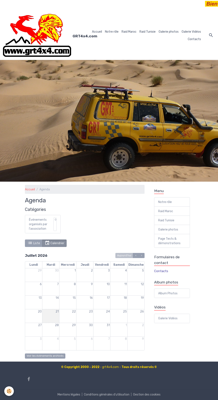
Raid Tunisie (147, 32)
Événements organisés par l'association (38, 224)
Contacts (194, 39)
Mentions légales (68, 394)
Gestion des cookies (147, 394)
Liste (33, 243)
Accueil (97, 32)
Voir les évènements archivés (45, 355)
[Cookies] (9, 391)
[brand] (45, 35)
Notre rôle (112, 32)
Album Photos (168, 293)
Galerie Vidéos (191, 32)
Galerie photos (169, 32)
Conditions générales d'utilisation (106, 394)
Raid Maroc (129, 32)
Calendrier (54, 243)
